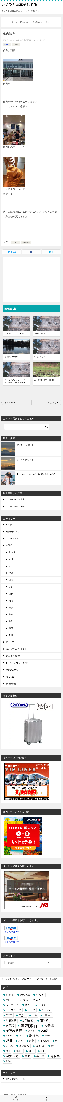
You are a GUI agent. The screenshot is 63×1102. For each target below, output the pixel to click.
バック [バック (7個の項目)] (31, 1010)
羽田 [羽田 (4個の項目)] (42, 1051)
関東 (11, 600)
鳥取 (11, 621)
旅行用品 (10, 642)
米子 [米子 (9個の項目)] (31, 1051)
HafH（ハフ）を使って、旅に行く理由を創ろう (36, 474)
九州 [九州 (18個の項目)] (22, 1015)
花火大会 (10, 676)
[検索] (27, 427)
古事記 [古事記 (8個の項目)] (10, 1025)
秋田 (11, 559)
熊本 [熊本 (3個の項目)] (53, 1046)
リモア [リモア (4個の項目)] (9, 1015)
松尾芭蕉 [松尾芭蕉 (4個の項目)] (44, 1040)
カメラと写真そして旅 (19, 4)
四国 (11, 628)
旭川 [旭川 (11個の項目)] (9, 1040)
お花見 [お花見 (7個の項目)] (10, 994)
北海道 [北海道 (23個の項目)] (28, 1020)
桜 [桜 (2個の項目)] (56, 1041)
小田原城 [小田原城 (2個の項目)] (9, 1035)
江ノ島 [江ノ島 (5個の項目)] (9, 1046)
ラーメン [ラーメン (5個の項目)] (46, 1010)
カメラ (9, 524)
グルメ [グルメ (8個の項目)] (40, 994)
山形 (11, 580)
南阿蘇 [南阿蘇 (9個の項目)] (44, 1020)
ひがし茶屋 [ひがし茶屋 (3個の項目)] (25, 995)
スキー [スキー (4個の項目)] (28, 1005)
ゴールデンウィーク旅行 (17, 663)
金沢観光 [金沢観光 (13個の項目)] (12, 1056)
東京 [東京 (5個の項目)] (20, 1040)
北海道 (16, 44)
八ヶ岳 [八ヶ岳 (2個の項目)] (34, 1015)
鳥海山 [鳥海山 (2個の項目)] (8, 1061)
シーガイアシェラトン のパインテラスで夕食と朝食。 (16, 381)
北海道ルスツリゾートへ (15, 333)
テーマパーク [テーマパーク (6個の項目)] (13, 1010)
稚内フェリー (39, 357)
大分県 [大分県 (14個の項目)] (49, 1025)
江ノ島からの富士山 (25, 445)
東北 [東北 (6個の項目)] (31, 1040)
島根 (11, 614)
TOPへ (47, 1098)
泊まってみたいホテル (16, 649)
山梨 (11, 594)
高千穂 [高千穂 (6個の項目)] (40, 1056)
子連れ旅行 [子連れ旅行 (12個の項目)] (14, 1030)
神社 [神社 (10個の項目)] (19, 1051)
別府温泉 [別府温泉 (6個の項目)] (11, 1020)
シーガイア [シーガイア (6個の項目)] (12, 1005)
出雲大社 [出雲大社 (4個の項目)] (47, 1015)
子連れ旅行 (11, 683)
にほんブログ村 (11, 932)
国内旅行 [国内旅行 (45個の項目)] (29, 1025)
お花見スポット (13, 670)
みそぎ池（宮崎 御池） (44, 380)
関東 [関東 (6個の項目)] (27, 1056)
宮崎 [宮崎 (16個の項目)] (44, 1030)
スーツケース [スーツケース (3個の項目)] (43, 1005)
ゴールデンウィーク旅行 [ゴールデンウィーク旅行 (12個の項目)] (24, 1000)
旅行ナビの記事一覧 (15, 1079)
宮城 (11, 573)
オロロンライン (40, 333)
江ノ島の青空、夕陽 (25, 460)
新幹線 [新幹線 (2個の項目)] (47, 1035)
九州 (11, 635)
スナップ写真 (12, 538)
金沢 (11, 607)
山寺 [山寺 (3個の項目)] (21, 1036)
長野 (11, 587)
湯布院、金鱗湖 (11, 357)
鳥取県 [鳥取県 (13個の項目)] (55, 1056)
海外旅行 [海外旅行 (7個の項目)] (24, 1045)
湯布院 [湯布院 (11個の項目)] (40, 1046)
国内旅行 (26, 242)
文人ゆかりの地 (13, 656)
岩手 (11, 566)
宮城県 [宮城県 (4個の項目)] (31, 1030)
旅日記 (7, 44)
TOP (18, 979)
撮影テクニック (13, 531)
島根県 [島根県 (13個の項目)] (34, 1035)
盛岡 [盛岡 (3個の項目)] (8, 1051)
